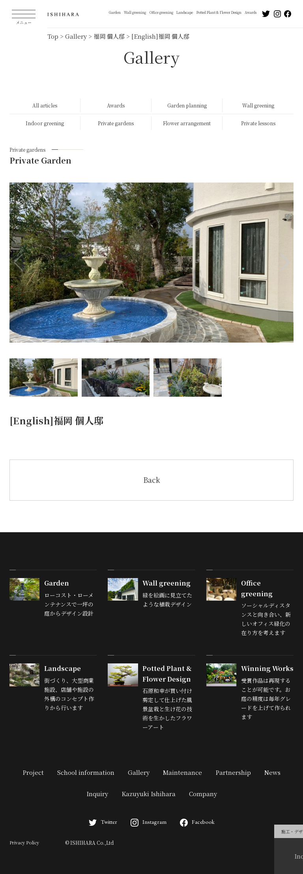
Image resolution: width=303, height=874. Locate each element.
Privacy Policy (24, 842)
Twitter (103, 821)
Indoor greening (45, 123)
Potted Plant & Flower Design (218, 12)
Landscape (184, 12)
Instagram (148, 821)
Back (151, 480)
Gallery (139, 772)
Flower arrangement (187, 123)
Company (203, 793)
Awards (250, 12)
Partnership (233, 772)
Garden (115, 12)
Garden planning (187, 105)
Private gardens (116, 123)
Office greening (161, 12)
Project (33, 772)
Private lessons (258, 123)
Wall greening (135, 12)
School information (85, 772)
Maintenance (182, 772)
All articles (44, 105)
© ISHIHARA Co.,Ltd (89, 842)
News (272, 772)
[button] (284, 262)
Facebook (197, 821)
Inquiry (97, 793)
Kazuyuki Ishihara (149, 793)
